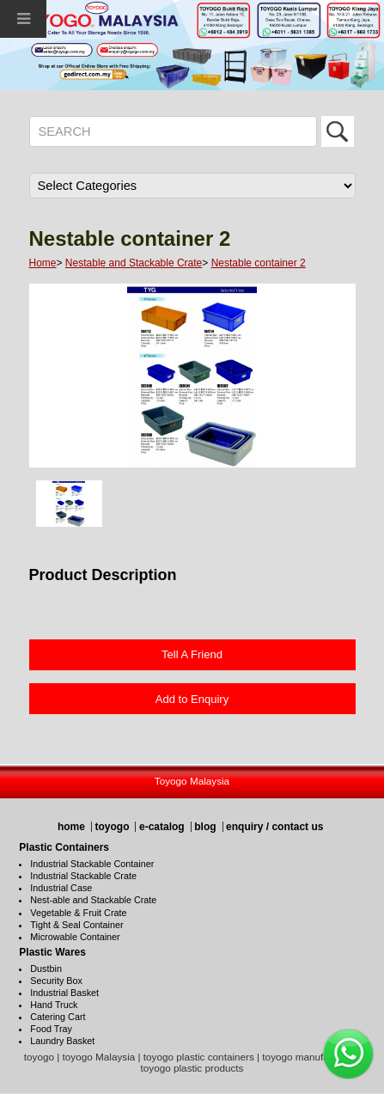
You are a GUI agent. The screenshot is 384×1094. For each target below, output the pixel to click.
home (71, 827)
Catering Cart (57, 1016)
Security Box (56, 980)
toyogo (111, 827)
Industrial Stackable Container (92, 864)
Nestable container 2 (258, 263)
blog (205, 827)
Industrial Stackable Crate (83, 876)
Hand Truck (53, 1004)
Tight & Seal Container (76, 925)
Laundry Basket (62, 1041)
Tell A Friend (192, 654)
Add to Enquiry (192, 699)
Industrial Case (61, 888)
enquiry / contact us (274, 827)
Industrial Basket (64, 992)
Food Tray (51, 1029)
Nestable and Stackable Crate (133, 263)
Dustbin (46, 968)
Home (43, 263)
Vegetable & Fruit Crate (78, 913)
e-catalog (162, 827)
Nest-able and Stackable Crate (93, 900)
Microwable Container (74, 937)
